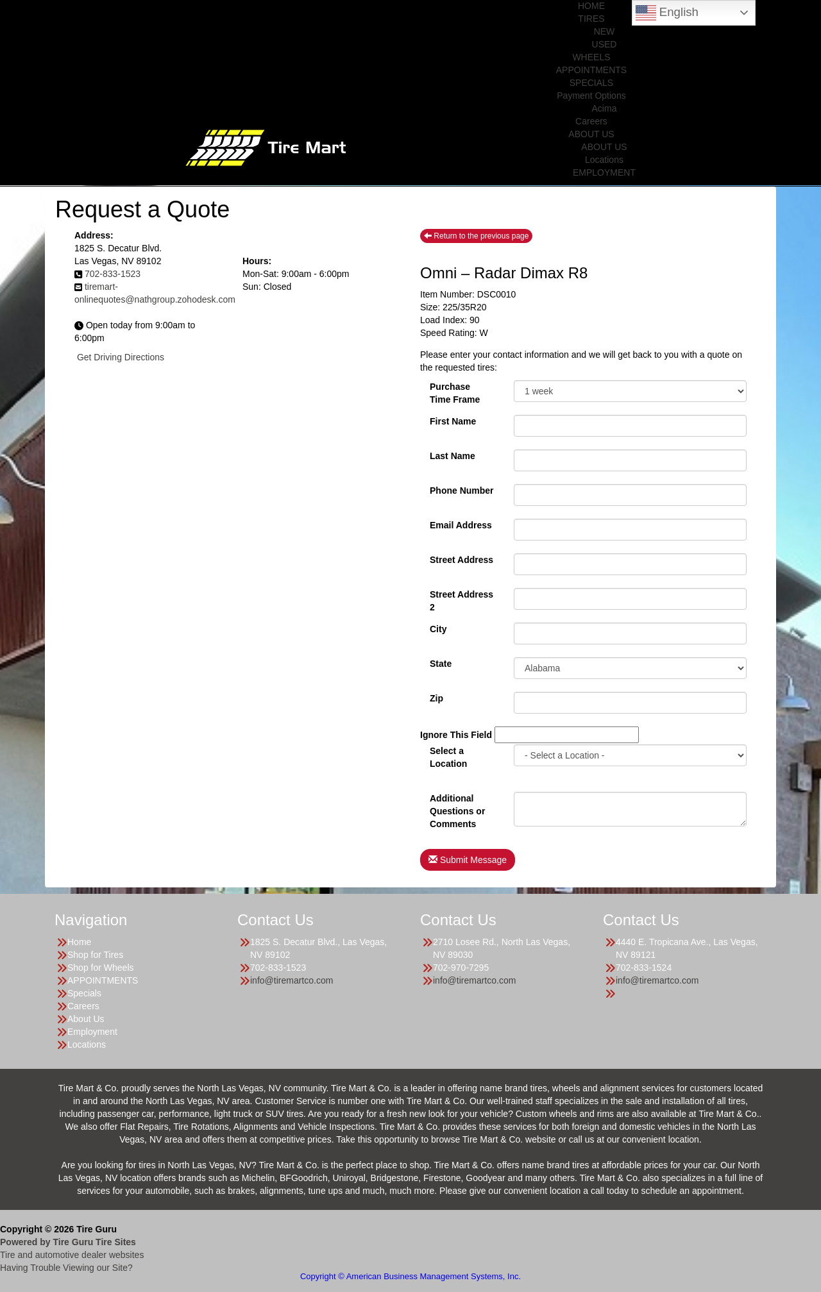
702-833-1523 (112, 274)
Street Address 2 (461, 599)
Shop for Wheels (100, 967)
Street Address (461, 560)
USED (604, 44)
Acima (604, 108)
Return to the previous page (476, 235)
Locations (604, 160)
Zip (436, 698)
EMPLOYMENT (604, 172)
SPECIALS (591, 83)
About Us (86, 1019)
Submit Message (467, 860)
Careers (591, 121)
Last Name (452, 456)
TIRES (591, 18)
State (441, 664)
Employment (92, 1032)
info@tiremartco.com (291, 980)
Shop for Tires (95, 955)
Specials (84, 993)
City (438, 629)
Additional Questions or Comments (457, 803)
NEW (604, 31)
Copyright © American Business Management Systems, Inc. (410, 1276)
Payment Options (591, 95)
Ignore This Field (456, 735)
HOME (591, 6)
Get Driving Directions (120, 357)
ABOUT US (591, 134)
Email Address (461, 525)
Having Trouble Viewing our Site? (66, 1268)
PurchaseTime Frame (455, 392)
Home (79, 942)
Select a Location (448, 756)
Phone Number (462, 490)
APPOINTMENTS (591, 70)
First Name (453, 421)
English (667, 13)
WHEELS (591, 57)
